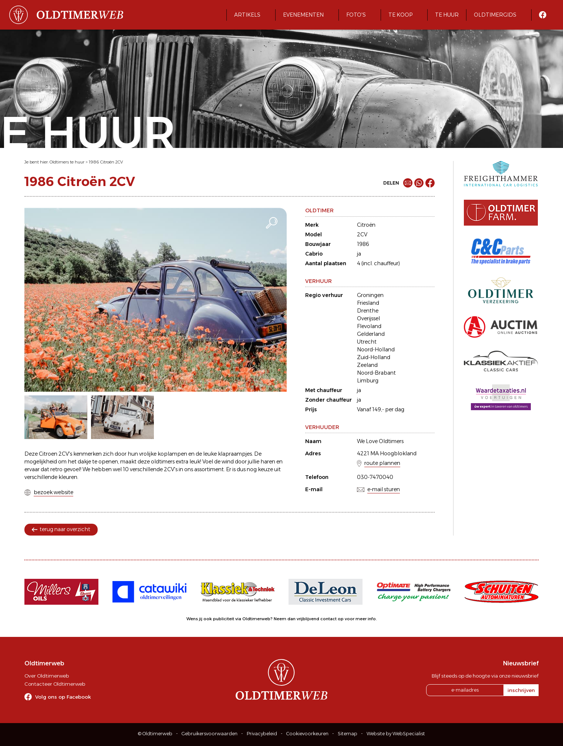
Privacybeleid (262, 733)
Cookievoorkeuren (307, 733)
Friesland (368, 303)
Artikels (247, 14)
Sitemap (347, 733)
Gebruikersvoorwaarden (209, 733)
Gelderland (371, 334)
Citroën (366, 225)
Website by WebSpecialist (396, 733)
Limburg (367, 380)
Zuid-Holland (373, 357)
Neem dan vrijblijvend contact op (309, 618)
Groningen (370, 295)
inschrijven (521, 690)
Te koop (400, 14)
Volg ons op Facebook (63, 697)
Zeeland (367, 365)
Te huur (447, 14)
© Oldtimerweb (155, 733)
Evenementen (303, 14)
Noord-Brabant (376, 372)
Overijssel (368, 318)
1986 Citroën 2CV (106, 162)
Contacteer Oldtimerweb (54, 684)
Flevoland (369, 326)
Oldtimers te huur (67, 162)
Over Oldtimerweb (46, 676)
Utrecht (367, 341)
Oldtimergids (495, 14)
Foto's (356, 14)
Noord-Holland (376, 349)
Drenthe (367, 310)
